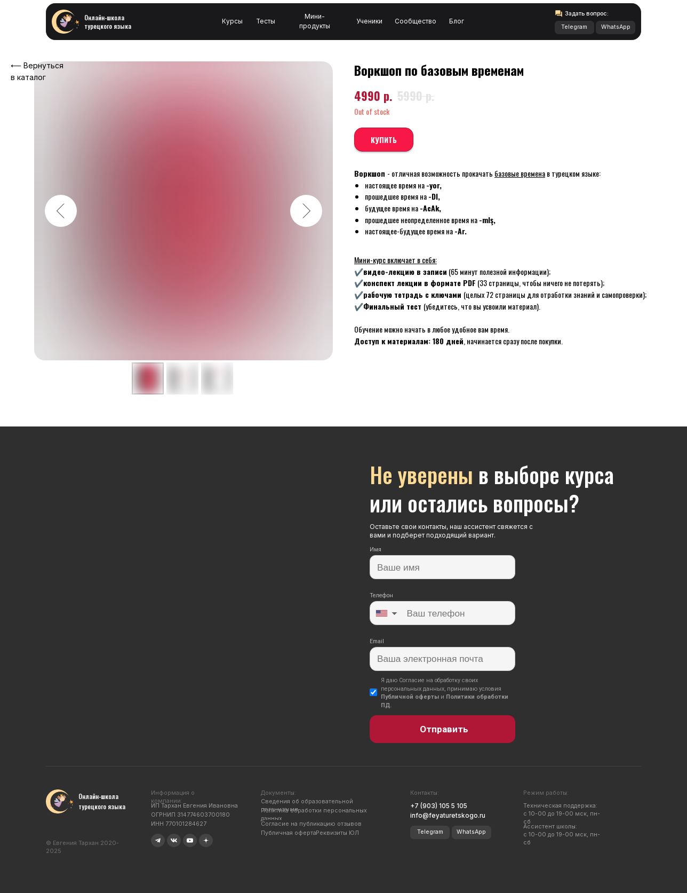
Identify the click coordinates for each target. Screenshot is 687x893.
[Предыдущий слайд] (61, 211)
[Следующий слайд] (306, 211)
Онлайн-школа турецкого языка (107, 21)
